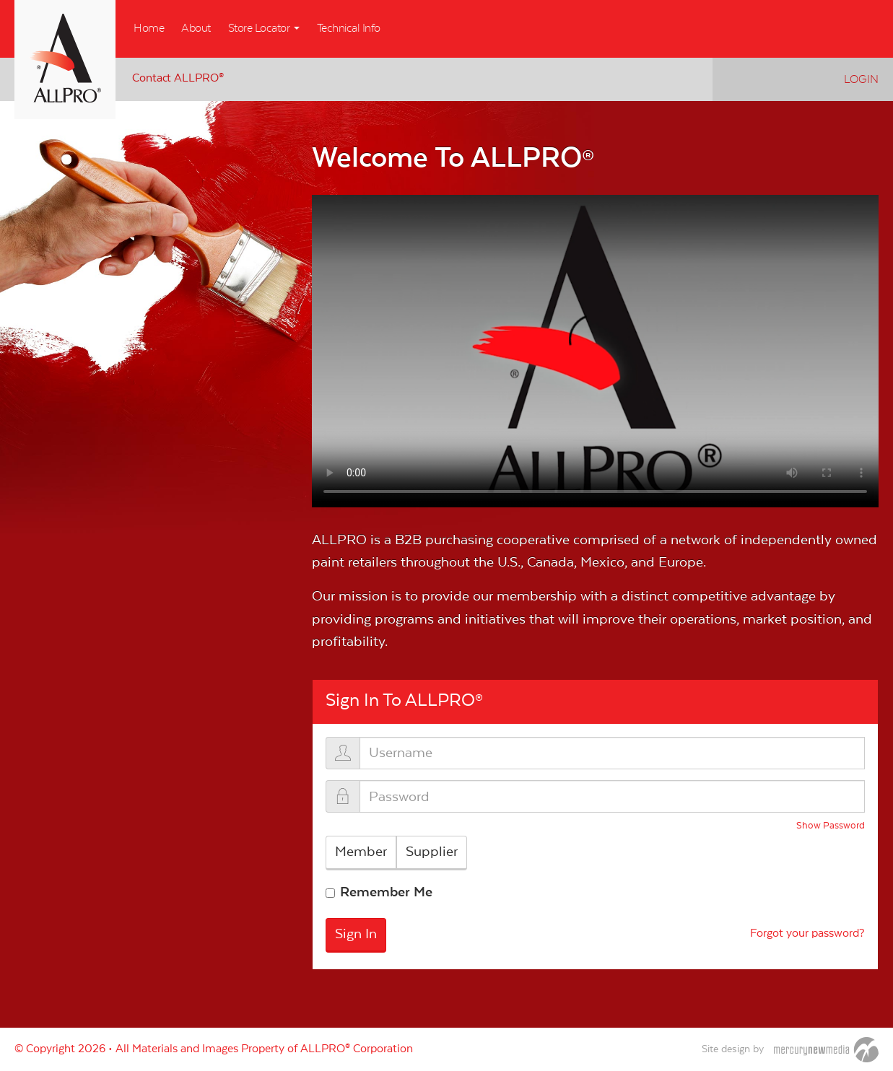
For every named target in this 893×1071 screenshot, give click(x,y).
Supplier (432, 852)
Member (361, 852)
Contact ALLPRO (178, 77)
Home (149, 28)
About (196, 28)
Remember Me (386, 892)
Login (861, 79)
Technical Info (348, 28)
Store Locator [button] (264, 28)
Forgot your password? (807, 934)
